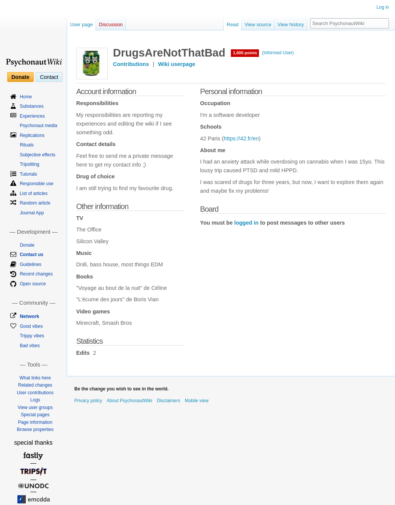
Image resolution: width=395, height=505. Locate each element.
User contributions (35, 392)
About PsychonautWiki (129, 400)
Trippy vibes (32, 335)
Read (232, 24)
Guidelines (30, 264)
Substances (32, 106)
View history (290, 24)
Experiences (32, 116)
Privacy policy (88, 400)
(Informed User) (278, 52)
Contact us (31, 254)
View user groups (35, 407)
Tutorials (28, 174)
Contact (49, 77)
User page (81, 24)
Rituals (27, 145)
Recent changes (36, 274)
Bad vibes (30, 345)
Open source (33, 283)
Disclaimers (168, 400)
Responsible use (36, 183)
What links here (35, 378)
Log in (382, 7)
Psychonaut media (38, 125)
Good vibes (31, 326)
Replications (32, 135)
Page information (35, 422)
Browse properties (35, 429)
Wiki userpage (176, 64)
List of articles (33, 193)
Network (29, 316)
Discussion (111, 24)
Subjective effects (37, 154)
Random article (35, 203)
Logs (35, 400)
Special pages (35, 414)
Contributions (131, 64)
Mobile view (196, 400)
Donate (20, 77)
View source (258, 24)
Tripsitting (29, 164)
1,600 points (245, 52)
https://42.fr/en (241, 138)
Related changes (35, 385)
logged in (246, 223)
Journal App (32, 213)
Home (26, 96)
